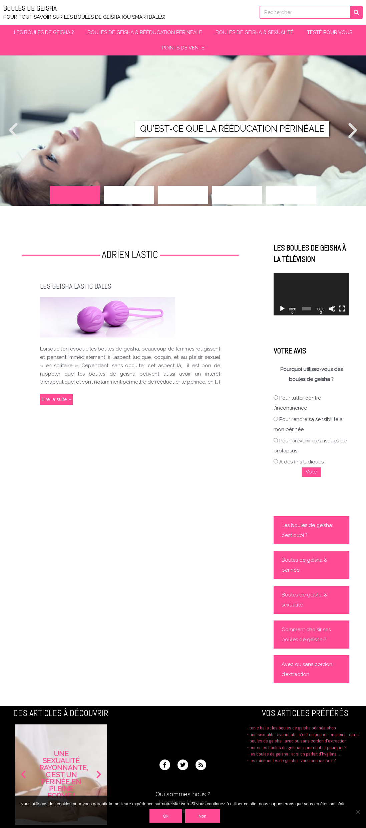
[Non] (357, 811)
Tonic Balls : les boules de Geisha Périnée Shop (293, 727)
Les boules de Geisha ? (44, 32)
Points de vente (183, 48)
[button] (13, 131)
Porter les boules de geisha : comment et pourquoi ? (299, 753)
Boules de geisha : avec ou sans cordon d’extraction (298, 747)
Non (203, 816)
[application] (311, 294)
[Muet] (332, 308)
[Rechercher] (356, 12)
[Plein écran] (342, 308)
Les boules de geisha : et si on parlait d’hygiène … (296, 760)
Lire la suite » (56, 398)
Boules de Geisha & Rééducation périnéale (144, 32)
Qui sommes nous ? (183, 794)
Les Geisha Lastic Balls (77, 286)
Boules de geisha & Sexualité (255, 32)
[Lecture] (282, 308)
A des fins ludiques (301, 462)
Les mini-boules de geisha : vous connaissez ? (292, 767)
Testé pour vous (329, 32)
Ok (165, 816)
